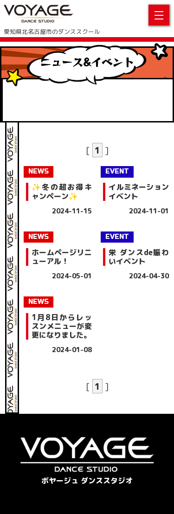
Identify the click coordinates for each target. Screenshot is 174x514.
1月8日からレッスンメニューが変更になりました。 (61, 326)
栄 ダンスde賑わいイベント (138, 257)
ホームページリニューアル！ (61, 257)
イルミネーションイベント (138, 191)
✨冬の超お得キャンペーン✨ (61, 191)
